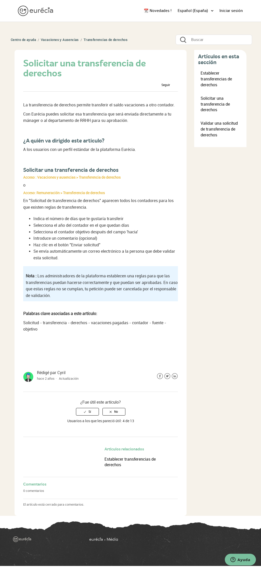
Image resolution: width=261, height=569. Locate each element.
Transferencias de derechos (105, 40)
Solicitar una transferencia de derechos (215, 104)
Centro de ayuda (23, 40)
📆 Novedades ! (158, 10)
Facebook (160, 376)
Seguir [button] (165, 85)
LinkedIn (175, 376)
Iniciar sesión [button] (231, 10)
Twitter (167, 376)
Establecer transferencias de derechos (216, 79)
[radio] (87, 412)
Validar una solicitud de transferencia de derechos (219, 129)
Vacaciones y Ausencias (60, 40)
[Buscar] (214, 40)
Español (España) (193, 10)
